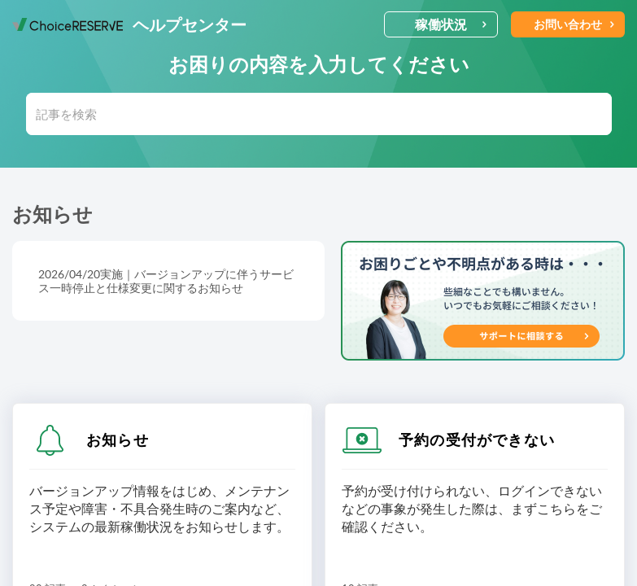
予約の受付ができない (477, 439)
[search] (319, 114)
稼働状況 (451, 24)
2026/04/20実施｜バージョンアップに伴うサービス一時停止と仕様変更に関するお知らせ (166, 280)
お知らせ (117, 439)
